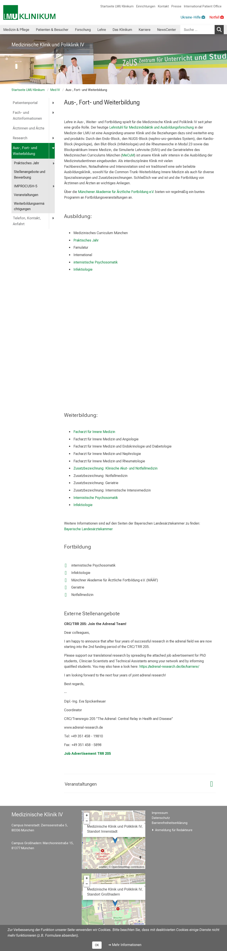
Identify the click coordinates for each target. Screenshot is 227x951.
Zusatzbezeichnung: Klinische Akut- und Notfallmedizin (115, 468)
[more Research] (53, 138)
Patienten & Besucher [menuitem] (52, 30)
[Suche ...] (197, 29)
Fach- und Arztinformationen (27, 116)
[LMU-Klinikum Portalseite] (29, 12)
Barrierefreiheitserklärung (169, 823)
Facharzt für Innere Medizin (94, 432)
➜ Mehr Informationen (124, 945)
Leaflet (103, 867)
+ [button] (87, 815)
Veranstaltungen (26, 195)
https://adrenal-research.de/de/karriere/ (169, 666)
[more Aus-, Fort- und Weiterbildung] (54, 148)
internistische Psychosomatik (95, 262)
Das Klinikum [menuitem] (122, 30)
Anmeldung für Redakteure (173, 830)
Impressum (160, 813)
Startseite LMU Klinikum (117, 6)
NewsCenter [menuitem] (166, 30)
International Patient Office (203, 6)
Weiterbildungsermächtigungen (29, 206)
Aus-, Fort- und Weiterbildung (25, 151)
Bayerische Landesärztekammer (88, 529)
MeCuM (128, 155)
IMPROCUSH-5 (25, 186)
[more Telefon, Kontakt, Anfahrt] (53, 218)
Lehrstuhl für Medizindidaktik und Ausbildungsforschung (151, 127)
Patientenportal (25, 103)
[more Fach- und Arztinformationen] (53, 112)
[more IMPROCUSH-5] (54, 186)
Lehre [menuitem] (101, 30)
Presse (176, 6)
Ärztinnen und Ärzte (28, 128)
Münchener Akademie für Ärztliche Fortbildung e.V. (116, 192)
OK (97, 945)
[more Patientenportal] (53, 103)
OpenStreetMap (120, 867)
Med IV (55, 90)
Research (20, 138)
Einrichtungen (145, 6)
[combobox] (202, 29)
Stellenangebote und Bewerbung (29, 174)
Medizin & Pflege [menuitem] (16, 30)
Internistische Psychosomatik (95, 498)
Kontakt (163, 6)
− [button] (87, 821)
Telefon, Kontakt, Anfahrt (27, 221)
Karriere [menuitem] (145, 30)
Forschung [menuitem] (83, 30)
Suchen (220, 29)
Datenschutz (161, 818)
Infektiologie (83, 269)
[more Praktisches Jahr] (54, 163)
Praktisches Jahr (26, 163)
